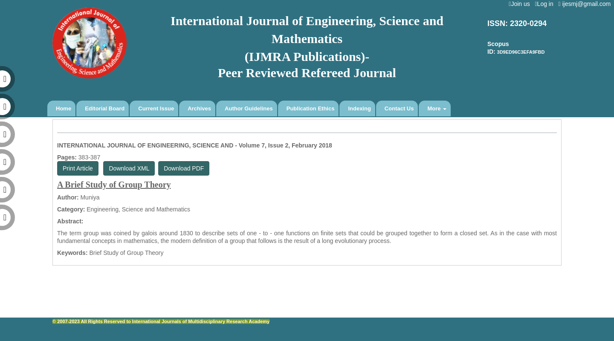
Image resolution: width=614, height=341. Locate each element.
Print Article (78, 168)
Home (63, 108)
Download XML (129, 168)
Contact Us (399, 108)
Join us (521, 3)
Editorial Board (105, 108)
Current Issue (156, 108)
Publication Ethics (311, 108)
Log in (545, 3)
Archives (199, 108)
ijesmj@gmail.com (586, 3)
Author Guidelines (249, 108)
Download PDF (184, 168)
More (436, 108)
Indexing (359, 108)
